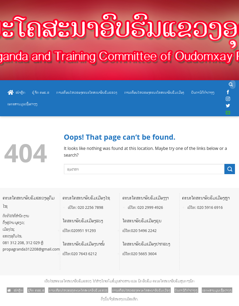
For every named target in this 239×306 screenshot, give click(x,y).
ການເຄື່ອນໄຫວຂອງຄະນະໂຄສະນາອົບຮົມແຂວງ (86, 92)
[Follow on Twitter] (228, 106)
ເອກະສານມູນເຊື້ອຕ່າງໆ (22, 103)
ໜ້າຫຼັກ (16, 92)
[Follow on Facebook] (228, 92)
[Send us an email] (228, 113)
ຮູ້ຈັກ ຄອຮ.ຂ (40, 92)
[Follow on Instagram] (228, 99)
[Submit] (230, 84)
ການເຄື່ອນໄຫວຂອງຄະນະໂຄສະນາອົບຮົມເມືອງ (154, 92)
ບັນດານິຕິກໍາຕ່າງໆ (203, 92)
